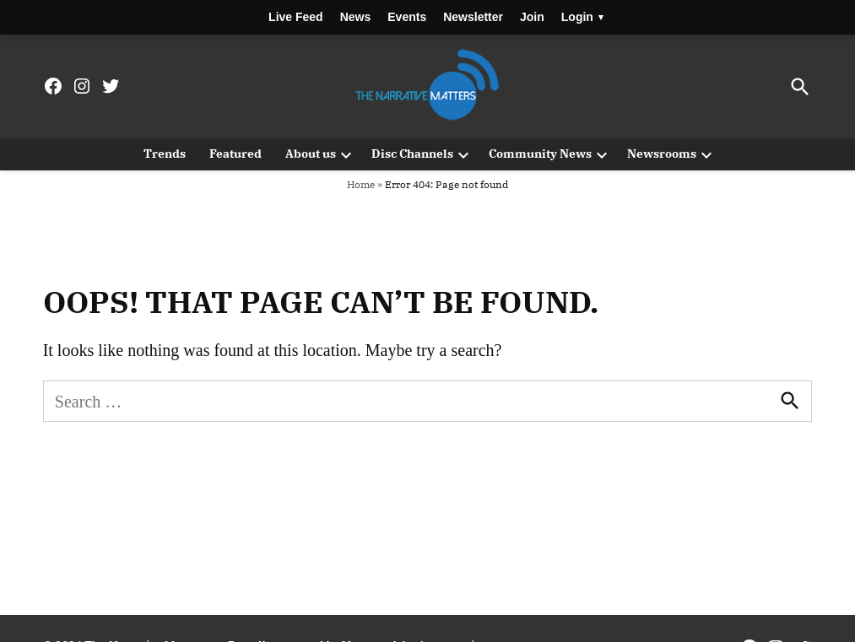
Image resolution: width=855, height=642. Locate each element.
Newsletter (473, 17)
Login (582, 17)
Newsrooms (661, 153)
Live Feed (295, 17)
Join (532, 17)
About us (310, 153)
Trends (164, 153)
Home (361, 184)
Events (406, 17)
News (355, 17)
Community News (540, 153)
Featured (235, 153)
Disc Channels (412, 153)
